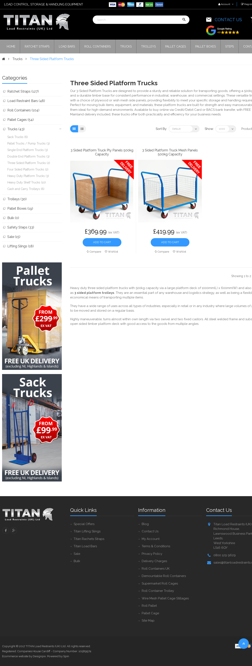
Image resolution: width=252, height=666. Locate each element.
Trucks (17, 59)
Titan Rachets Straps (89, 539)
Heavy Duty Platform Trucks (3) (28, 176)
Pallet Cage (150, 613)
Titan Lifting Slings (87, 531)
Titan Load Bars (85, 546)
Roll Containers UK (156, 568)
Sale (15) (13, 237)
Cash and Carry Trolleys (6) (25, 189)
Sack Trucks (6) (17, 137)
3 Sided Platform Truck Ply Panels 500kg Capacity (102, 152)
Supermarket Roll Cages (160, 583)
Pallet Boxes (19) (20, 208)
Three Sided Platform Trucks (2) (28, 163)
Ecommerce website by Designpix (24, 656)
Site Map (148, 620)
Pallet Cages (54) (20, 120)
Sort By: (161, 129)
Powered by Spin (58, 656)
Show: (209, 129)
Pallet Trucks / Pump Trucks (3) (28, 143)
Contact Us (150, 531)
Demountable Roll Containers (164, 576)
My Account (150, 539)
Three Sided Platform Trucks (52, 59)
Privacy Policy (152, 554)
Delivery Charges (154, 561)
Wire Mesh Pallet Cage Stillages (165, 598)
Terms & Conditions (156, 546)
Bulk (77, 561)
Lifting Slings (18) (20, 246)
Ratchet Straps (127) (23, 91)
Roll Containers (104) (23, 110)
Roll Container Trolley (158, 591)
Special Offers (84, 524)
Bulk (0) (13, 218)
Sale (77, 554)
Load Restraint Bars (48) (26, 101)
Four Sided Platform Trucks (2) (27, 169)
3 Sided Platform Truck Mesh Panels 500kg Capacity (170, 152)
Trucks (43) (15, 129)
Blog (145, 524)
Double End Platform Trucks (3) (28, 156)
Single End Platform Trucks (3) (27, 150)
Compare (94, 251)
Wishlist (111, 251)
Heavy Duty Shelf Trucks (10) (26, 182)
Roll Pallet (149, 606)
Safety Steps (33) (20, 227)
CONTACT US (228, 19)
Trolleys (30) (17, 199)
